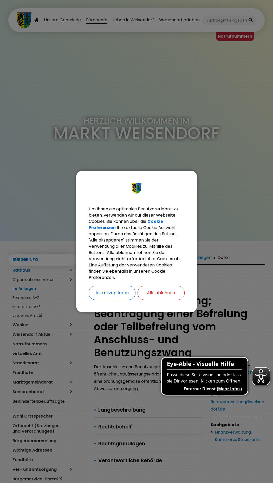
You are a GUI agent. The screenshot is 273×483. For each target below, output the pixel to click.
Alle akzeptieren (112, 293)
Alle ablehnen (161, 293)
